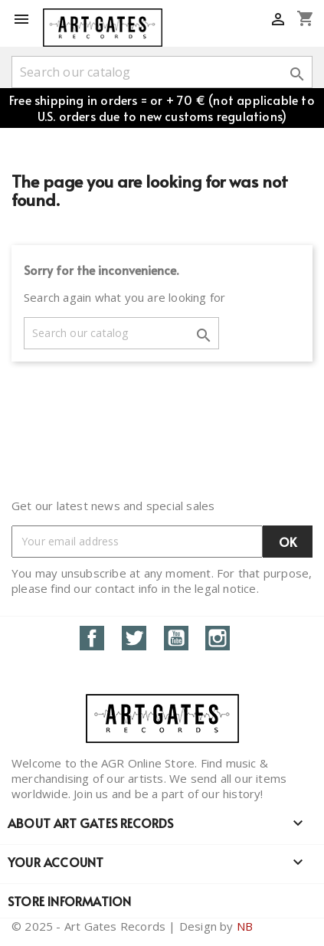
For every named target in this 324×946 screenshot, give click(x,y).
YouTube (176, 638)
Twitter (134, 638)
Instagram (217, 638)
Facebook (92, 638)
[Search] (162, 72)
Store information (69, 900)
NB (245, 926)
